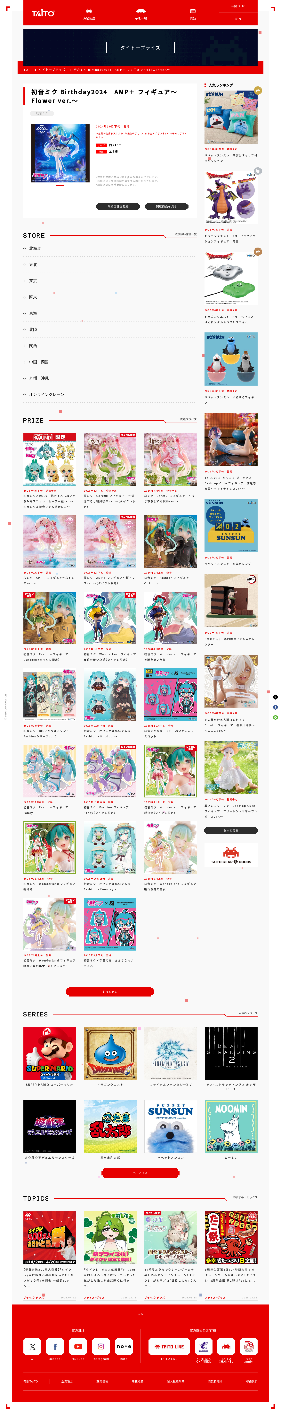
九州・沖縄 (39, 378)
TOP (27, 69)
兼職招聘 (137, 1381)
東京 (33, 281)
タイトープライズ (52, 69)
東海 (33, 313)
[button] (60, 185)
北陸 (33, 329)
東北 (33, 264)
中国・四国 (39, 362)
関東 (33, 297)
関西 (33, 346)
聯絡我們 (252, 1381)
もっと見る (110, 992)
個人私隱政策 (175, 1381)
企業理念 (67, 1381)
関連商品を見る (166, 206)
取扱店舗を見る (118, 206)
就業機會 (102, 1381)
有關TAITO (238, 6)
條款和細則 (215, 1381)
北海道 (35, 248)
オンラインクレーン (46, 394)
